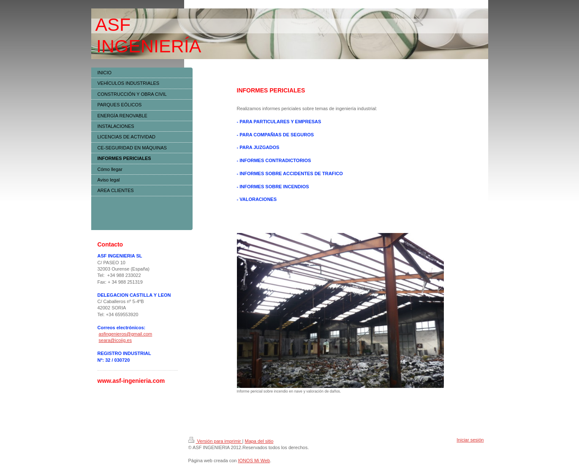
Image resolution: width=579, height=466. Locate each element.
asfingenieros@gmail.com (125, 333)
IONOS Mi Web (254, 460)
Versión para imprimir (215, 441)
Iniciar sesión (470, 439)
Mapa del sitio (259, 441)
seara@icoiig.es (115, 340)
